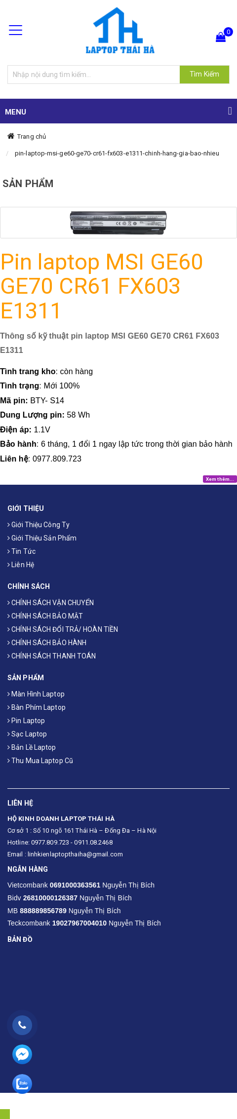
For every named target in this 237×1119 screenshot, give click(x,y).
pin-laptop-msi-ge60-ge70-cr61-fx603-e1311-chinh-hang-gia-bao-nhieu (117, 153)
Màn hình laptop (36, 694)
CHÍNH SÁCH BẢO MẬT (45, 616)
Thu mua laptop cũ (40, 761)
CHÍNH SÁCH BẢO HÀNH (46, 643)
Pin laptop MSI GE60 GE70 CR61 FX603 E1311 (101, 286)
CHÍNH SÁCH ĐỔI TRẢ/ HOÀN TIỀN (62, 629)
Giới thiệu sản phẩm (42, 538)
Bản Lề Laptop (31, 747)
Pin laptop (26, 721)
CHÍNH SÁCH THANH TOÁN (51, 656)
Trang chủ (31, 136)
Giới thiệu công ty (38, 525)
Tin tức (21, 551)
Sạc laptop (27, 734)
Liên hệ (20, 565)
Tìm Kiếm (204, 74)
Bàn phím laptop (36, 707)
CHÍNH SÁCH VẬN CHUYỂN (50, 603)
